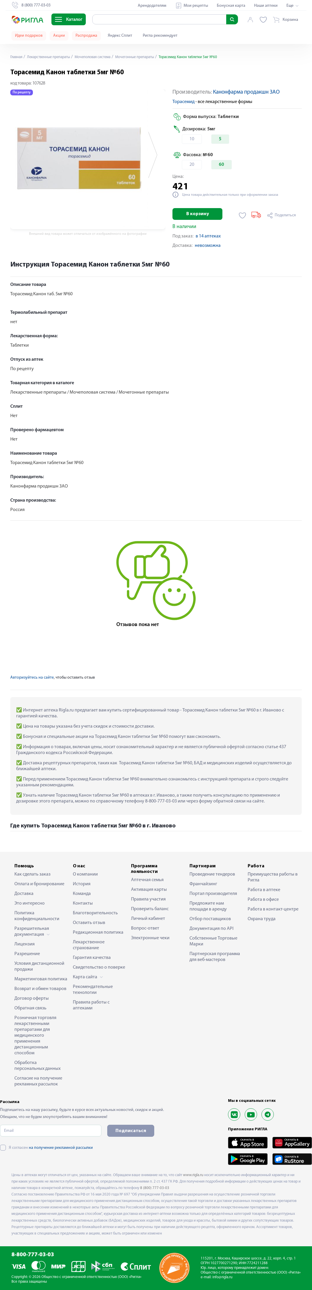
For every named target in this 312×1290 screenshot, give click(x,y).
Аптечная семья (147, 880)
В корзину (197, 214)
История (81, 884)
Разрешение (27, 954)
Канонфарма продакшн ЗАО (246, 92)
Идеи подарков (29, 35)
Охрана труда (262, 919)
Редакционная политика (98, 932)
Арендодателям (152, 6)
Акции (59, 35)
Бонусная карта (231, 6)
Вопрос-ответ (145, 928)
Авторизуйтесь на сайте (32, 677)
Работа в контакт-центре (273, 909)
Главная (17, 57)
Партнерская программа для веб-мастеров (214, 957)
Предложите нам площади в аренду (208, 906)
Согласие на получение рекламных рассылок (38, 1081)
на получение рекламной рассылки (61, 1148)
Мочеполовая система (102, 57)
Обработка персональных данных (37, 1065)
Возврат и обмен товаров (40, 989)
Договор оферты (31, 998)
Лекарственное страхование (89, 945)
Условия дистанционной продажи (39, 966)
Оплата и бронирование (39, 884)
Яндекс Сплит (120, 35)
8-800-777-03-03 (32, 1255)
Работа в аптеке (264, 890)
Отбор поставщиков (210, 919)
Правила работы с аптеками (91, 1005)
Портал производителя (213, 893)
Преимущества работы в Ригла (273, 877)
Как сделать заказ (32, 874)
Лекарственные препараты (53, 57)
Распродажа (86, 35)
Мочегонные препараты (149, 57)
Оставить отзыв (89, 922)
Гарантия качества (92, 957)
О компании (85, 874)
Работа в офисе (263, 899)
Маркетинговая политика (40, 979)
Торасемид (183, 102)
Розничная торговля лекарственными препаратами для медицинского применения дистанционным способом (35, 1035)
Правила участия (148, 899)
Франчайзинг (203, 884)
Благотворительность (95, 913)
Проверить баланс (150, 909)
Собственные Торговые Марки (213, 941)
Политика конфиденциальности (36, 916)
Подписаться (130, 1131)
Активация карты (149, 889)
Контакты (83, 903)
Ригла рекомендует (160, 35)
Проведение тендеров (212, 874)
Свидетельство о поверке (99, 967)
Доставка (23, 893)
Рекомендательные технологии (93, 989)
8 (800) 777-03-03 (154, 1188)
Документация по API (211, 928)
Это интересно (29, 903)
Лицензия (24, 944)
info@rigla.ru (222, 1277)
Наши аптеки (266, 6)
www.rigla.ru (193, 1175)
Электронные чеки (150, 938)
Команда (82, 893)
